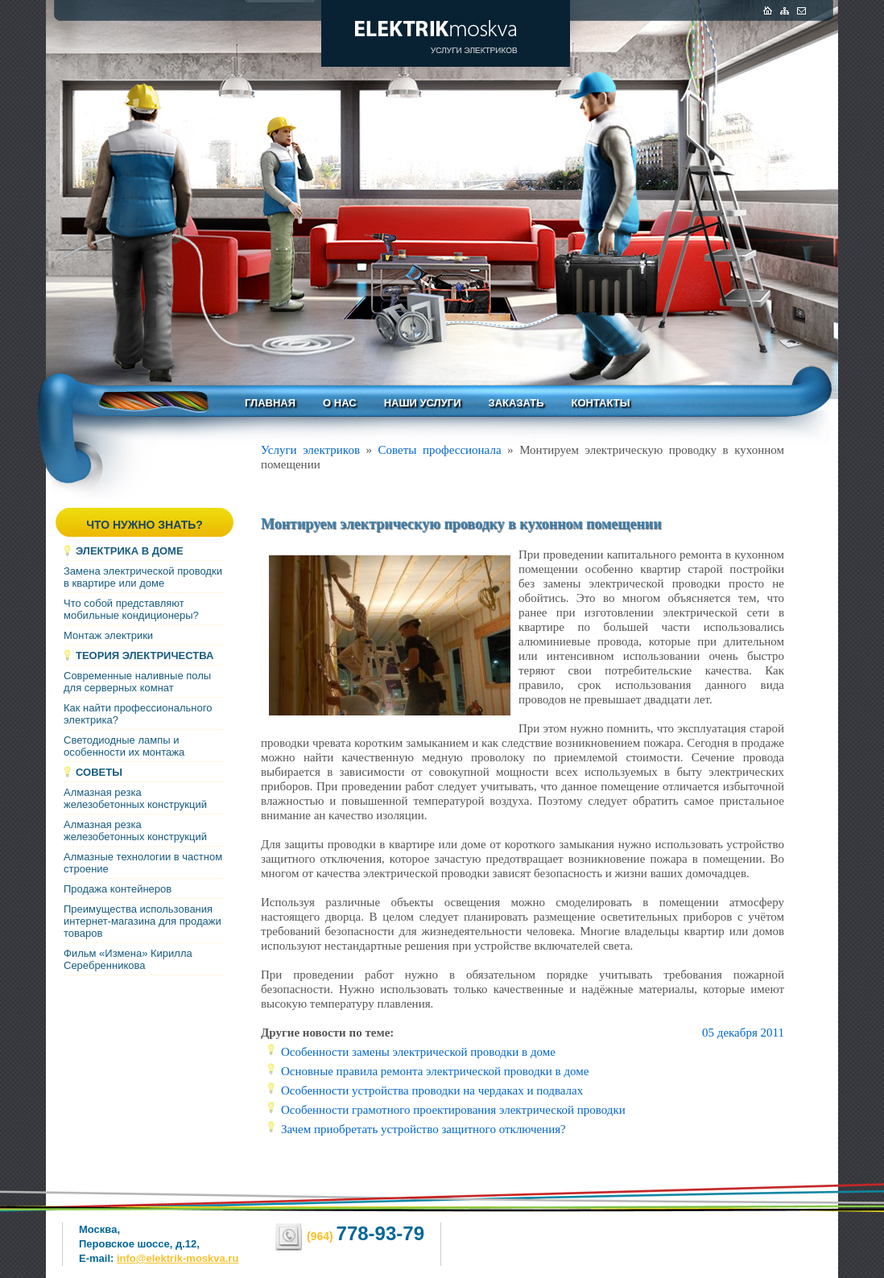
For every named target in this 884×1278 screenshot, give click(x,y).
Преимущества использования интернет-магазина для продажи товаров (142, 921)
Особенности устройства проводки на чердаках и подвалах (432, 1090)
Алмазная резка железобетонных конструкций (135, 798)
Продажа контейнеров (117, 889)
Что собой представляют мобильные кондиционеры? (131, 609)
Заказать (516, 403)
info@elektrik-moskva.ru (177, 1258)
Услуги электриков (310, 449)
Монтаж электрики (108, 635)
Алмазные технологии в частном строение (143, 863)
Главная (270, 403)
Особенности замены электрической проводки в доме (418, 1051)
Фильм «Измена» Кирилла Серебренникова (128, 959)
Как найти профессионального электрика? (138, 714)
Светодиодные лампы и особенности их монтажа (124, 746)
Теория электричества (144, 655)
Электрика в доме (130, 551)
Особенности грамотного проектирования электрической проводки (453, 1109)
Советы (99, 772)
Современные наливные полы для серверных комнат (137, 682)
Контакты (601, 403)
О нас (340, 403)
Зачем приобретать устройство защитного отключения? (423, 1129)
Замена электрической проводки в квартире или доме (143, 577)
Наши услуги (422, 403)
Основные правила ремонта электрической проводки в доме (435, 1071)
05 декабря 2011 (743, 1032)
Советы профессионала (440, 449)
